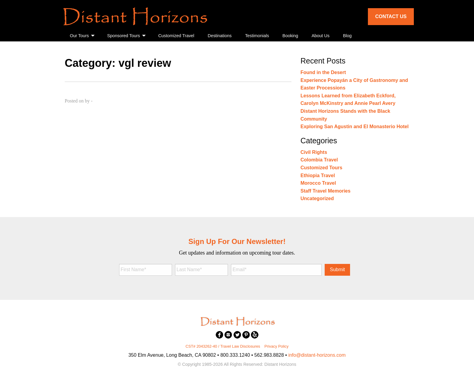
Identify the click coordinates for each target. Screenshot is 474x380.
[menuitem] (81, 35)
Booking (290, 35)
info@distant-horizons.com (317, 355)
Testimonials (257, 35)
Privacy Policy (277, 346)
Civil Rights (313, 152)
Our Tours (79, 35)
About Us (321, 35)
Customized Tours (321, 167)
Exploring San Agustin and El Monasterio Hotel (354, 126)
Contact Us (391, 16)
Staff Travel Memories (325, 190)
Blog (347, 35)
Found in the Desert (323, 72)
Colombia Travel (319, 159)
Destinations (220, 35)
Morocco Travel (318, 183)
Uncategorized (317, 198)
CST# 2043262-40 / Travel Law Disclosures (223, 346)
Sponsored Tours (123, 35)
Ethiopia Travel (317, 175)
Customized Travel (176, 35)
